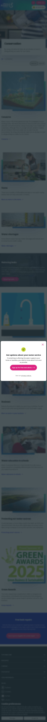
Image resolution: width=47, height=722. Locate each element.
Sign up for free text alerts (23, 368)
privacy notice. (26, 375)
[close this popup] (43, 344)
